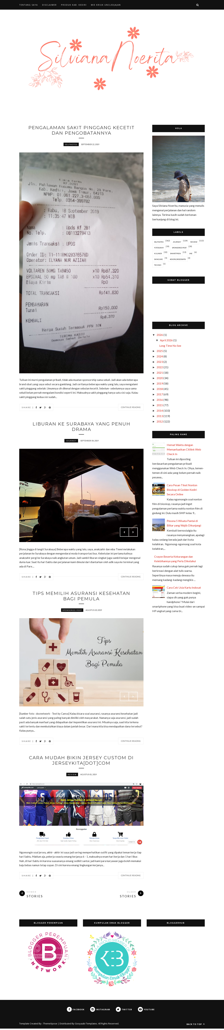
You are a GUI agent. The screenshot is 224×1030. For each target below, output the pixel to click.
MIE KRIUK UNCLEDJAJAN (106, 5)
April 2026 (166, 340)
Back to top (196, 1025)
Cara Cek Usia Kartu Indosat (184, 587)
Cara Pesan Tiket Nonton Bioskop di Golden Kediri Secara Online (182, 489)
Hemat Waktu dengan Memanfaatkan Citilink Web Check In (184, 449)
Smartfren (175, 253)
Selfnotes (71, 145)
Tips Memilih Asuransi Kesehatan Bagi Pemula (81, 596)
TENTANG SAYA (28, 5)
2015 (160, 405)
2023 (160, 361)
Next (133, 532)
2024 (160, 356)
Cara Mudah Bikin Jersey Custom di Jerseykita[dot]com (81, 761)
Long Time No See (170, 345)
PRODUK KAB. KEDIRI (74, 5)
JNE (190, 253)
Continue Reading (131, 407)
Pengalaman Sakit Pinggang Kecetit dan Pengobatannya (81, 130)
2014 (160, 410)
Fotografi (159, 248)
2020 (160, 378)
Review (72, 776)
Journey (71, 441)
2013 (160, 416)
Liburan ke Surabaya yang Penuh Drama (81, 427)
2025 (160, 350)
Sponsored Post (72, 611)
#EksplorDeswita (178, 259)
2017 (160, 394)
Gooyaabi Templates (86, 1024)
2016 (160, 399)
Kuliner (158, 253)
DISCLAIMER (49, 5)
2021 (160, 372)
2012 (160, 421)
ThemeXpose (50, 1024)
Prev (124, 532)
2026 (160, 334)
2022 (160, 367)
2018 (160, 388)
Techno (157, 265)
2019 (160, 383)
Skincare (158, 259)
